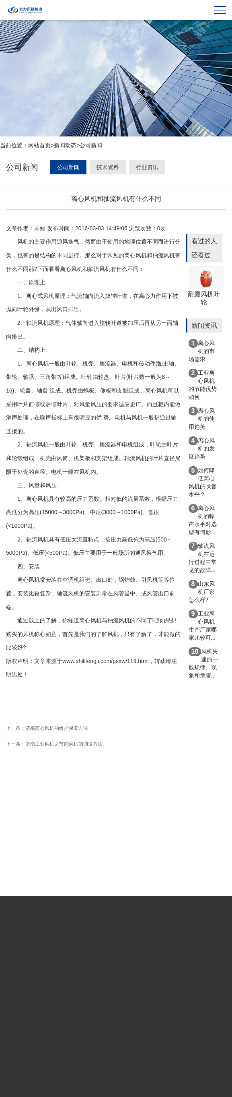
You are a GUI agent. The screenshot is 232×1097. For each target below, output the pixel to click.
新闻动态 (65, 146)
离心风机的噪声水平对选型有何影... (203, 519)
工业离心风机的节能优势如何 (203, 384)
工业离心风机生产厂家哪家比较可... (203, 625)
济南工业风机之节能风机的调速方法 (64, 745)
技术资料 (107, 168)
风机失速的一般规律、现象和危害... (203, 663)
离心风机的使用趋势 (202, 418)
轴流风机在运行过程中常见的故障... (203, 557)
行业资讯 (147, 168)
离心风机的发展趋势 (202, 448)
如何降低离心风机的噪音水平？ (203, 482)
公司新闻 (91, 146)
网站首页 (39, 146)
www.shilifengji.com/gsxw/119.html (105, 662)
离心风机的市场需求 (202, 350)
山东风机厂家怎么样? (202, 591)
